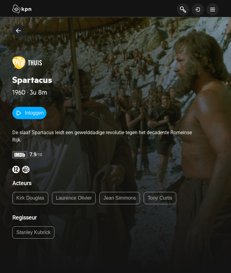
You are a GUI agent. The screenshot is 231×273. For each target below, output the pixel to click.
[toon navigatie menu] (212, 9)
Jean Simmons (119, 198)
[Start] (22, 9)
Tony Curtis (160, 198)
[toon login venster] (198, 9)
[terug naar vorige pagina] (18, 31)
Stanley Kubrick (33, 232)
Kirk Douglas (30, 198)
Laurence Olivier (74, 198)
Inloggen (29, 113)
